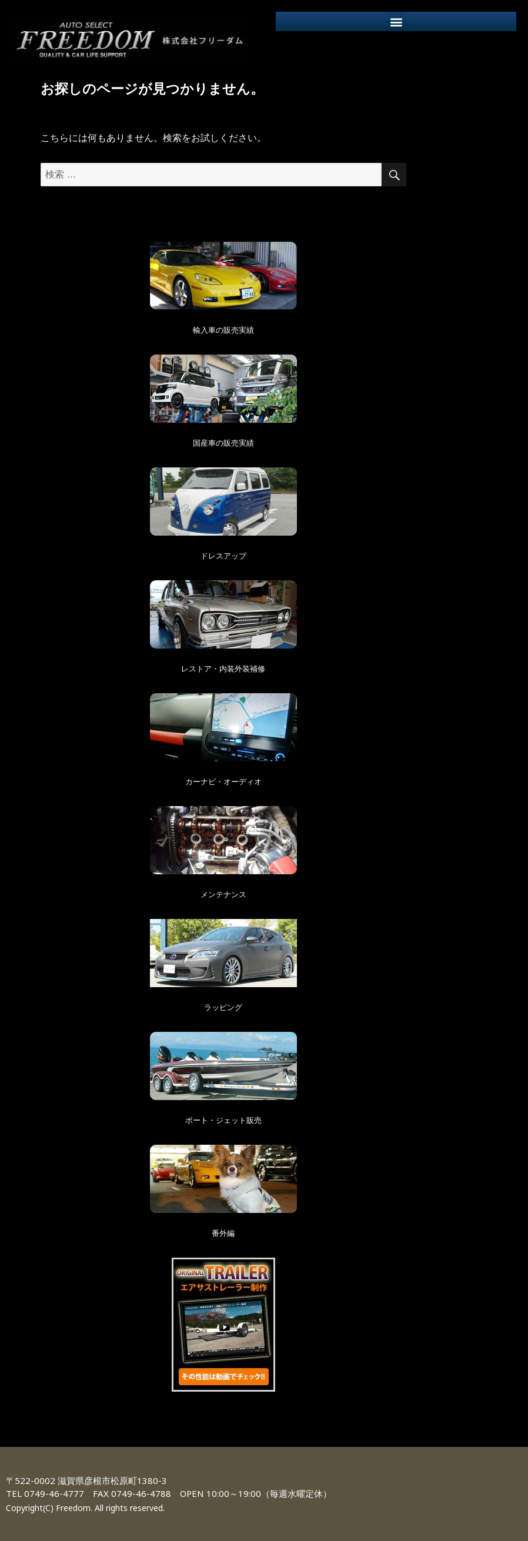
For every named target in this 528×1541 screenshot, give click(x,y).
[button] (396, 21)
